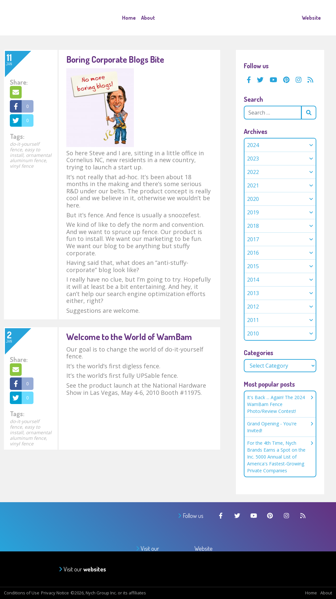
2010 (253, 333)
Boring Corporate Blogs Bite (115, 59)
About (148, 17)
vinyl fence (21, 166)
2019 (253, 212)
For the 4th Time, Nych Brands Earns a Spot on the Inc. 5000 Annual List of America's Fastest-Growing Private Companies (280, 456)
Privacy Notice (55, 593)
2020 (253, 199)
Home (129, 17)
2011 (253, 320)
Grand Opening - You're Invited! (280, 427)
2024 (253, 145)
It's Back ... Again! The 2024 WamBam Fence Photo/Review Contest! (280, 404)
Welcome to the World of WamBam (129, 336)
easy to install (25, 152)
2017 (253, 239)
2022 (253, 172)
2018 (253, 225)
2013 (253, 293)
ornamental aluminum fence (31, 158)
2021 (253, 185)
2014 (253, 279)
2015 (253, 266)
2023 (253, 158)
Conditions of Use (21, 593)
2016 (253, 252)
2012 (253, 306)
